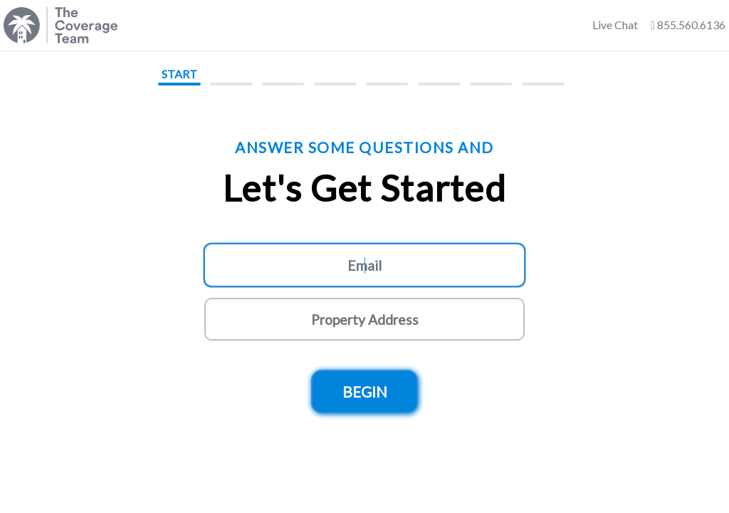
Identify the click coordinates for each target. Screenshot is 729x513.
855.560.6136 (688, 24)
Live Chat (615, 24)
